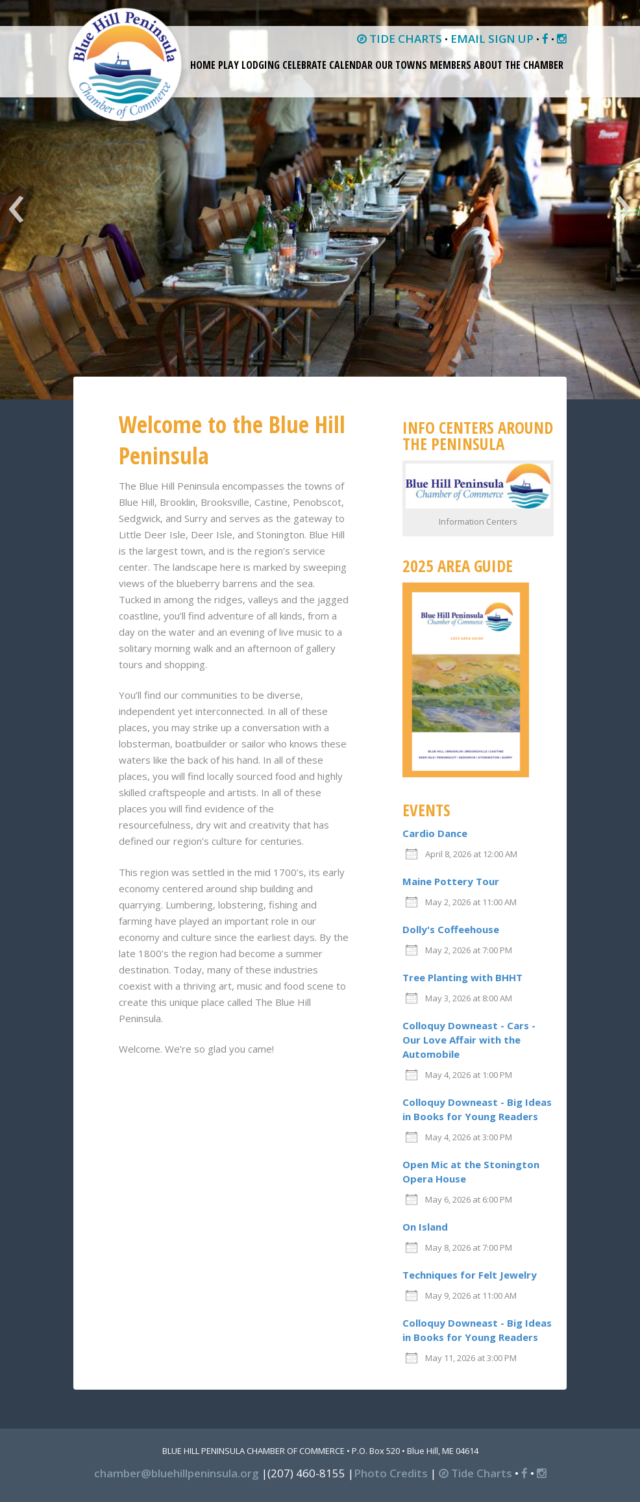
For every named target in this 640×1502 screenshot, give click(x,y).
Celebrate (304, 65)
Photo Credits (391, 1473)
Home (202, 65)
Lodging (260, 65)
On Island (425, 1226)
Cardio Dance (434, 833)
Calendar (351, 65)
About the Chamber (518, 65)
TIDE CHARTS (399, 38)
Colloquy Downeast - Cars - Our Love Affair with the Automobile (468, 1039)
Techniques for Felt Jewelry (469, 1274)
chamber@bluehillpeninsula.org (176, 1473)
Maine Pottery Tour (450, 881)
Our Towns (401, 65)
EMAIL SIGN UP (492, 38)
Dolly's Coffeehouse (450, 929)
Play (228, 65)
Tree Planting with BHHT (462, 977)
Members (450, 65)
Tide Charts (475, 1473)
